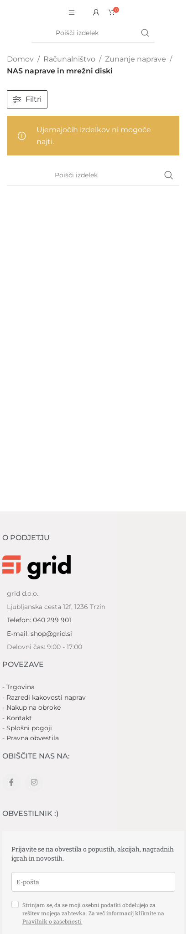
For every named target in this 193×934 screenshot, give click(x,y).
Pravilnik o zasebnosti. (52, 921)
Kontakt (19, 718)
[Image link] (36, 566)
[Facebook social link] (11, 783)
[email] (93, 882)
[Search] (93, 33)
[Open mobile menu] (71, 12)
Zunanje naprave (135, 59)
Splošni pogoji (29, 728)
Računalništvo (69, 59)
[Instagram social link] (34, 783)
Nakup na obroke (33, 707)
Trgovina (20, 687)
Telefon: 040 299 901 (39, 620)
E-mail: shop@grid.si (39, 634)
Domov (20, 59)
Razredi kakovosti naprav (46, 697)
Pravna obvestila (32, 738)
